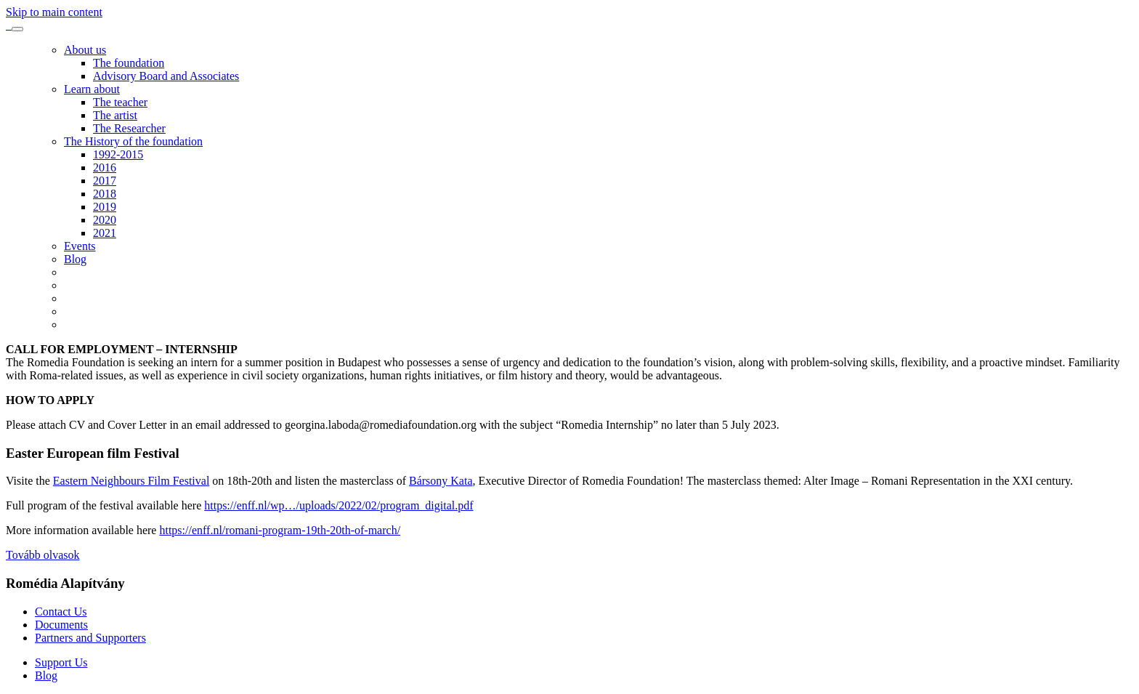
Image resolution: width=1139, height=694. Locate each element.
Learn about (92, 89)
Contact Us (61, 611)
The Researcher (129, 128)
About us (85, 50)
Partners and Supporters (90, 638)
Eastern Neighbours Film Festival (131, 481)
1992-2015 (118, 154)
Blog (75, 259)
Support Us (61, 662)
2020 (104, 220)
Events (80, 246)
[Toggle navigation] (17, 29)
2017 (104, 180)
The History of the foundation (133, 141)
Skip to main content (54, 12)
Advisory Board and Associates (166, 76)
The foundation (128, 63)
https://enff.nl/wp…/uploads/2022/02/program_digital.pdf (338, 505)
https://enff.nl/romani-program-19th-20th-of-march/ (279, 530)
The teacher (120, 102)
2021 (104, 233)
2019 (104, 207)
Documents (61, 624)
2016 (104, 167)
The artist (115, 115)
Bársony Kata (441, 481)
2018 (104, 193)
